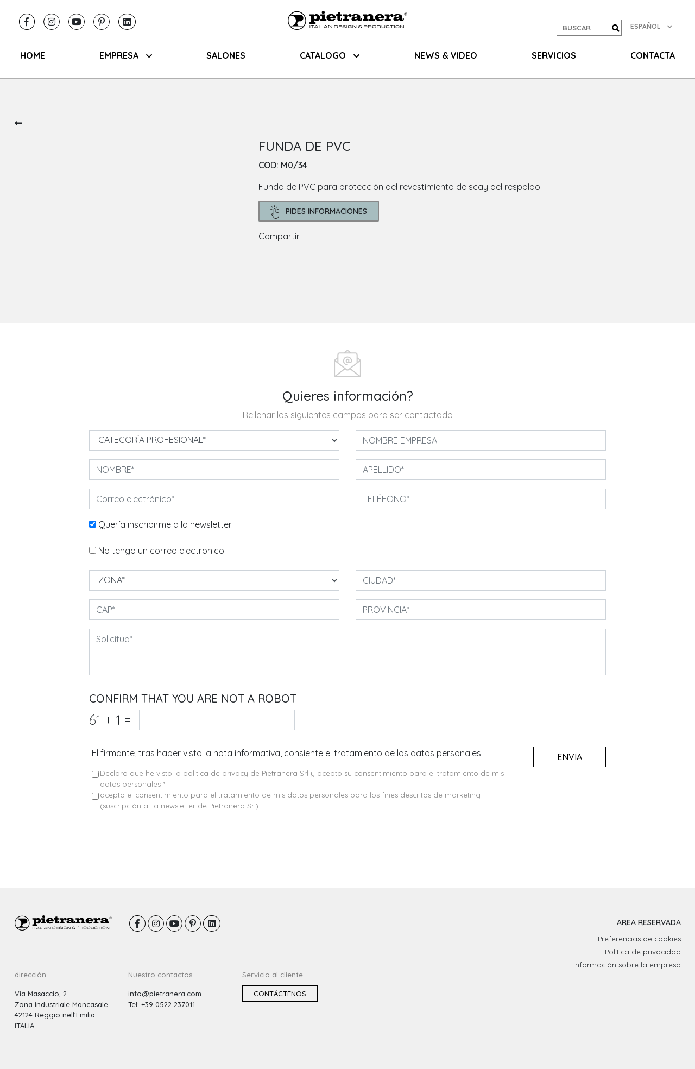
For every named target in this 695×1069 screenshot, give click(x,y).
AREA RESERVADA (649, 922)
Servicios (554, 55)
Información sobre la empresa (627, 964)
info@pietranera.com (164, 993)
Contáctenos (280, 993)
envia (569, 756)
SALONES (225, 55)
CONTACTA (652, 55)
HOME (32, 55)
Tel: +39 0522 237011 (161, 1004)
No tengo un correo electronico (161, 550)
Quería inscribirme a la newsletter (165, 524)
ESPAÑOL (651, 26)
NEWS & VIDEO (445, 55)
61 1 (110, 719)
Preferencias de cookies (639, 938)
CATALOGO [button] (329, 55)
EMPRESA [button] (125, 55)
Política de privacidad (643, 951)
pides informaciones (319, 212)
